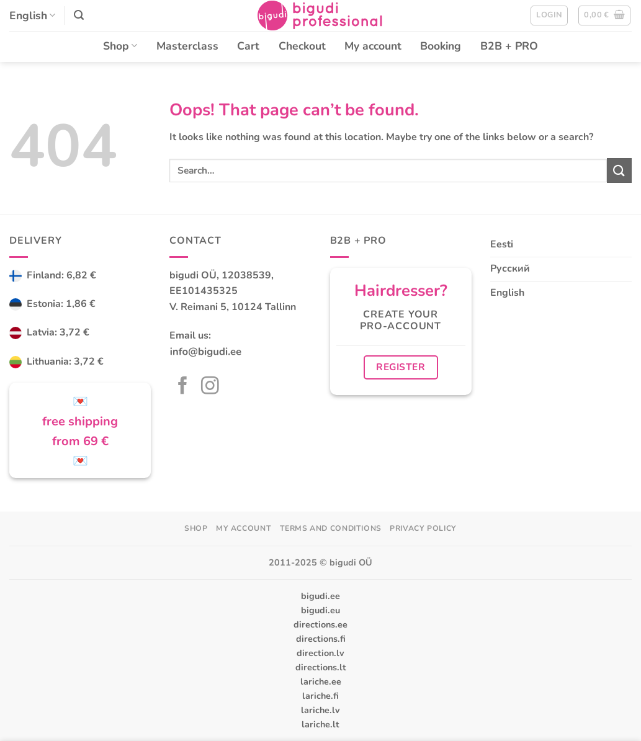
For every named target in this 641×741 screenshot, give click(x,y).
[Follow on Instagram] (210, 387)
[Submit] (619, 170)
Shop (120, 45)
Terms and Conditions (331, 528)
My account (372, 45)
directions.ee (320, 624)
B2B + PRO (509, 45)
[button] (79, 15)
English (32, 15)
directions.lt (320, 667)
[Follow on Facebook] (183, 387)
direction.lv (320, 653)
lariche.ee (320, 681)
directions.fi (321, 638)
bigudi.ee (320, 596)
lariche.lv (320, 710)
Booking (440, 45)
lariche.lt (320, 724)
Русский (510, 268)
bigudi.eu (320, 610)
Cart (248, 45)
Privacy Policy (423, 528)
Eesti (501, 244)
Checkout (302, 45)
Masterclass (187, 45)
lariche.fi (320, 696)
